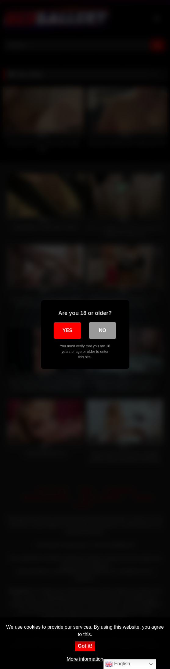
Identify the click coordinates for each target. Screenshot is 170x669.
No (102, 330)
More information (85, 659)
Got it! (85, 646)
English (117, 664)
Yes (67, 330)
